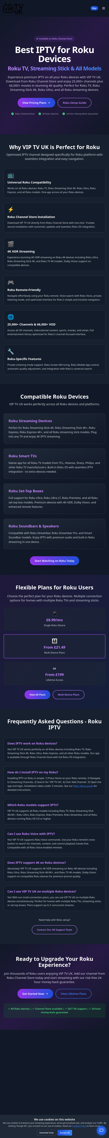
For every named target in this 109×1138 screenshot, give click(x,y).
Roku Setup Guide (74, 102)
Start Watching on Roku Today (54, 561)
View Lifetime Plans (73, 994)
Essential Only (46, 1132)
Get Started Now (35, 994)
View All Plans (37, 694)
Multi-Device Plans (68, 694)
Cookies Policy (79, 1125)
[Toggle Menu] (104, 8)
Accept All (65, 1132)
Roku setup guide (83, 786)
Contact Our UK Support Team (54, 929)
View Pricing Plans (36, 102)
